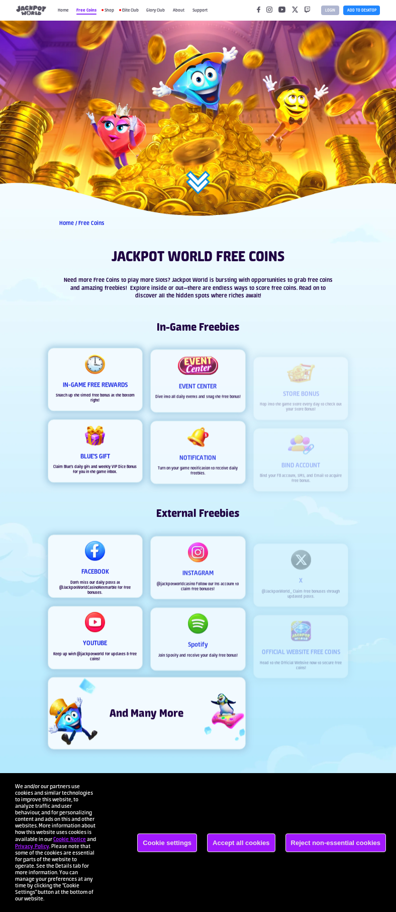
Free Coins (86, 10)
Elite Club (130, 10)
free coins (320, 279)
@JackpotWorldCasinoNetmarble (88, 589)
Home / (68, 222)
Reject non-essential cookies (335, 843)
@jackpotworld (90, 655)
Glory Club (155, 10)
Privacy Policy (32, 846)
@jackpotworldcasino (176, 592)
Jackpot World (190, 279)
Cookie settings (167, 843)
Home (63, 10)
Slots (161, 279)
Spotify (172, 664)
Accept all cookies (241, 843)
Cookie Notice (69, 839)
